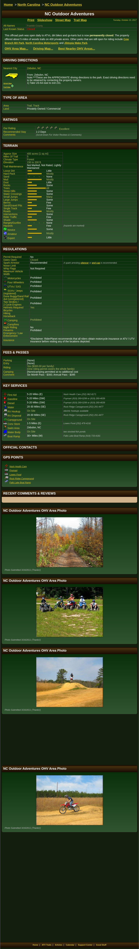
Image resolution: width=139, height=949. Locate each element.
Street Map (63, 20)
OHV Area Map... (16, 48)
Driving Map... (43, 48)
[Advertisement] (69, 739)
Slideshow (44, 20)
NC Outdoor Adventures (63, 4)
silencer (85, 263)
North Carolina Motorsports (42, 43)
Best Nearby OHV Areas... (76, 48)
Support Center (85, 945)
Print (30, 20)
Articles (58, 945)
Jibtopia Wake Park (75, 43)
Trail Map (80, 20)
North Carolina (29, 4)
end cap (96, 263)
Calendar (70, 945)
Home (8, 4)
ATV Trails (46, 945)
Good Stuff (101, 945)
